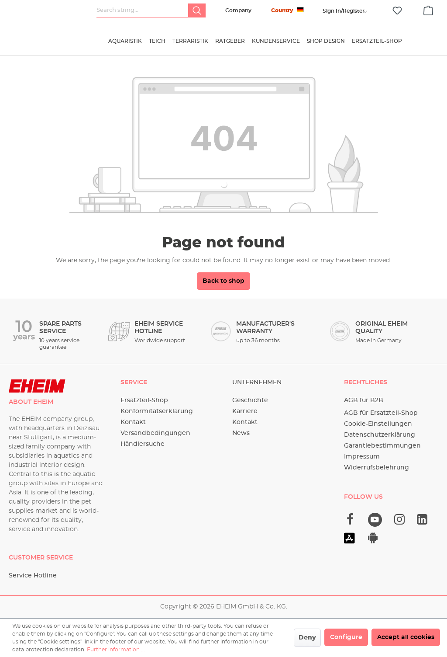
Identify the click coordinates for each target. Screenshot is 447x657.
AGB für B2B (363, 400)
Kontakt (133, 422)
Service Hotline (33, 576)
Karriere (245, 411)
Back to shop (223, 281)
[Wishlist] (397, 10)
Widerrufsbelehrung (376, 468)
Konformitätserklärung (156, 411)
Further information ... (116, 649)
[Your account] (343, 11)
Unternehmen (257, 382)
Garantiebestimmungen (382, 446)
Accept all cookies (405, 637)
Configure (346, 637)
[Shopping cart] (428, 9)
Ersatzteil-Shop (144, 400)
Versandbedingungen (155, 433)
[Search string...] (142, 10)
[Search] (197, 10)
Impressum (362, 457)
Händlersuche (142, 444)
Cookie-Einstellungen (378, 424)
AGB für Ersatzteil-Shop (381, 413)
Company (238, 10)
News (241, 433)
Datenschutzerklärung (379, 435)
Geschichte (250, 400)
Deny (307, 638)
